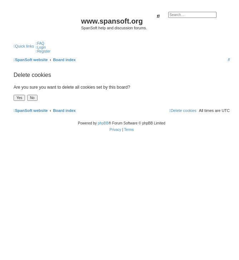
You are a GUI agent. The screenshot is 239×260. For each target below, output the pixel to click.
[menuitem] (40, 43)
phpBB (103, 123)
